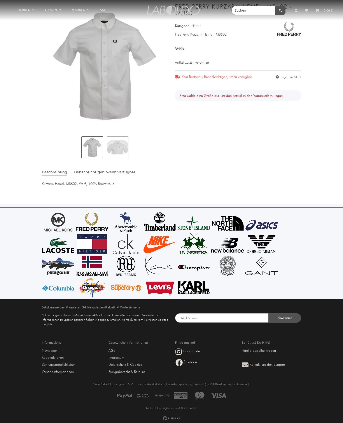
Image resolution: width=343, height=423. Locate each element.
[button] (296, 10)
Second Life (171, 417)
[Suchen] (254, 10)
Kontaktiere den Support (263, 364)
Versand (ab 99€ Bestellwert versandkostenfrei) (222, 384)
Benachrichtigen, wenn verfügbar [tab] (104, 172)
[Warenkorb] (324, 10)
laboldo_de (187, 351)
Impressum (116, 357)
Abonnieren (285, 318)
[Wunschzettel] (306, 10)
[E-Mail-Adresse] (222, 318)
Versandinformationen (58, 372)
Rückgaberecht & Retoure (126, 372)
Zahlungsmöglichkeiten (58, 364)
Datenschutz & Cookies (125, 364)
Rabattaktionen (53, 357)
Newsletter (49, 350)
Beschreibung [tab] (54, 172)
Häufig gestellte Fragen (259, 350)
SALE (103, 10)
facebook (186, 362)
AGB (112, 350)
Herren (196, 26)
